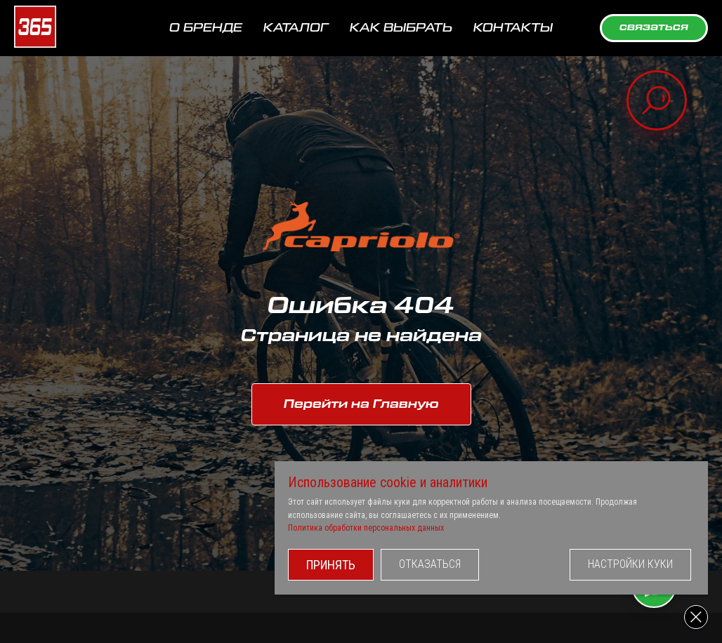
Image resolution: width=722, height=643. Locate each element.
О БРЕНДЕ (205, 28)
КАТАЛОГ (296, 28)
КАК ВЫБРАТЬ (401, 28)
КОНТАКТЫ (513, 28)
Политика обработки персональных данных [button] (378, 528)
